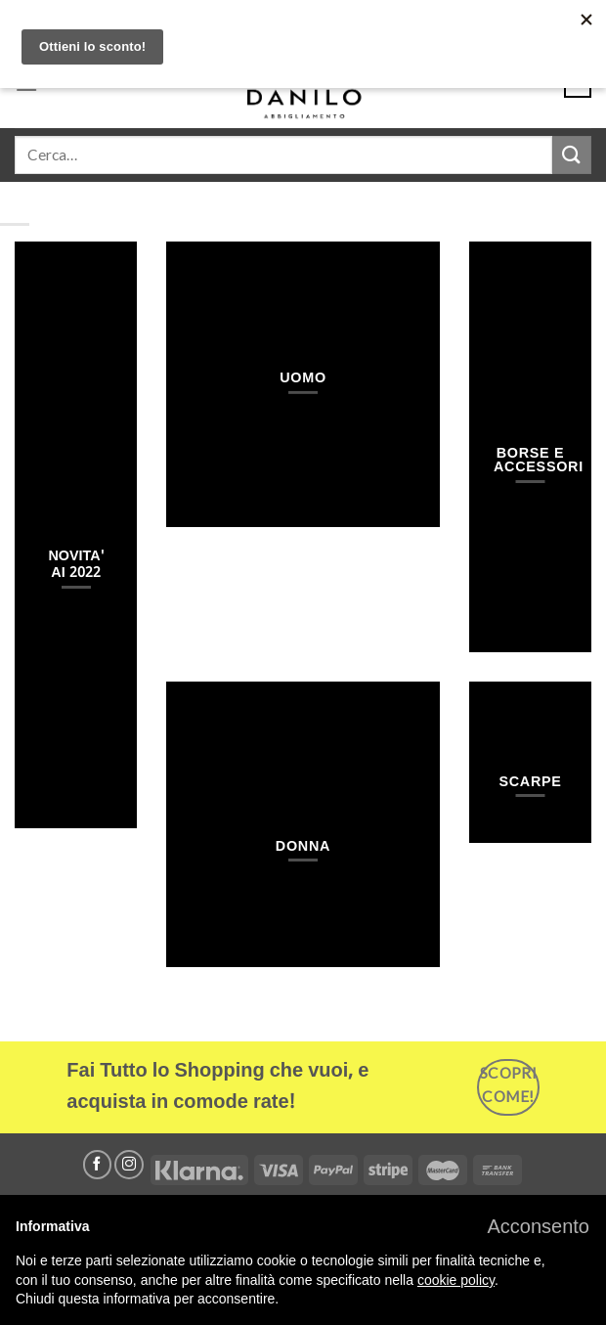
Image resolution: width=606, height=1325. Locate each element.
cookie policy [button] (456, 1280)
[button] (538, 1226)
